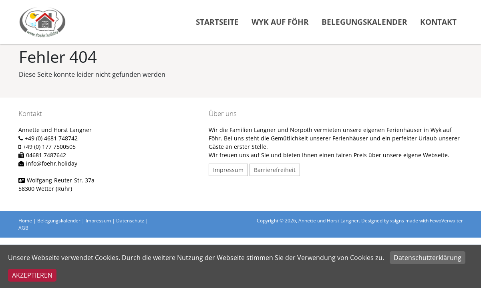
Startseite (217, 21)
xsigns (397, 220)
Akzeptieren (32, 275)
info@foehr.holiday (51, 163)
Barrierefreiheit (275, 170)
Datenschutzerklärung (427, 257)
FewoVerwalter (446, 220)
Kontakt (438, 21)
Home (25, 220)
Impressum (228, 170)
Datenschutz (130, 220)
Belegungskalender (364, 21)
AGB (23, 227)
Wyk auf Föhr (280, 21)
